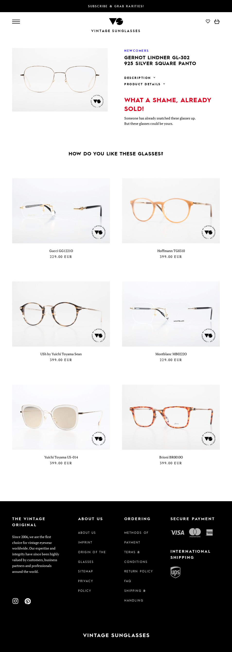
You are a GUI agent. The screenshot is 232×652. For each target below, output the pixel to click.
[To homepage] (116, 21)
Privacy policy (85, 586)
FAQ (127, 581)
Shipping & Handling (135, 595)
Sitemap (85, 571)
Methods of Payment (136, 537)
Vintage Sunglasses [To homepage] (116, 30)
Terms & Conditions (136, 557)
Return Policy (138, 571)
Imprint (85, 542)
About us (87, 532)
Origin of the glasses (92, 557)
